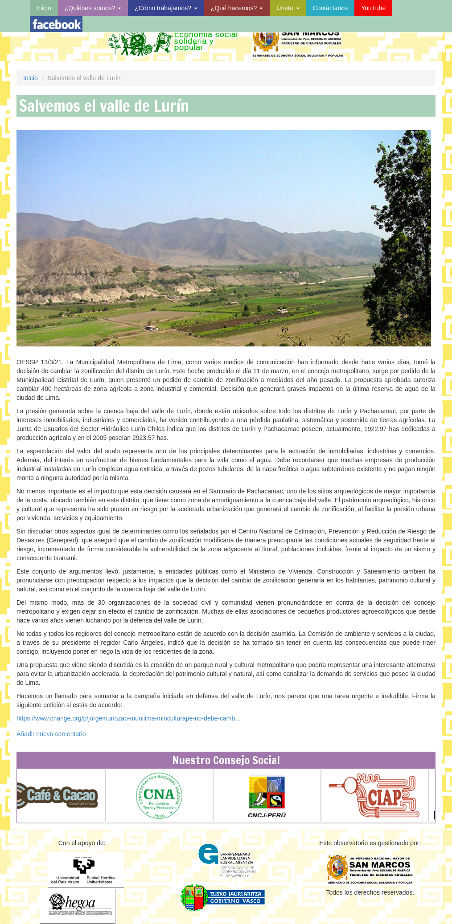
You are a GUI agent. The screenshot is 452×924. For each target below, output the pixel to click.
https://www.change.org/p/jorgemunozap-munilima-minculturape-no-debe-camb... (128, 718)
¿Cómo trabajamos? (166, 8)
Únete (287, 8)
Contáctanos (330, 8)
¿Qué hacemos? (237, 8)
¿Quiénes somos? (93, 8)
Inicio (44, 8)
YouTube (373, 8)
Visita (56, 24)
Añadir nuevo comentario (51, 733)
